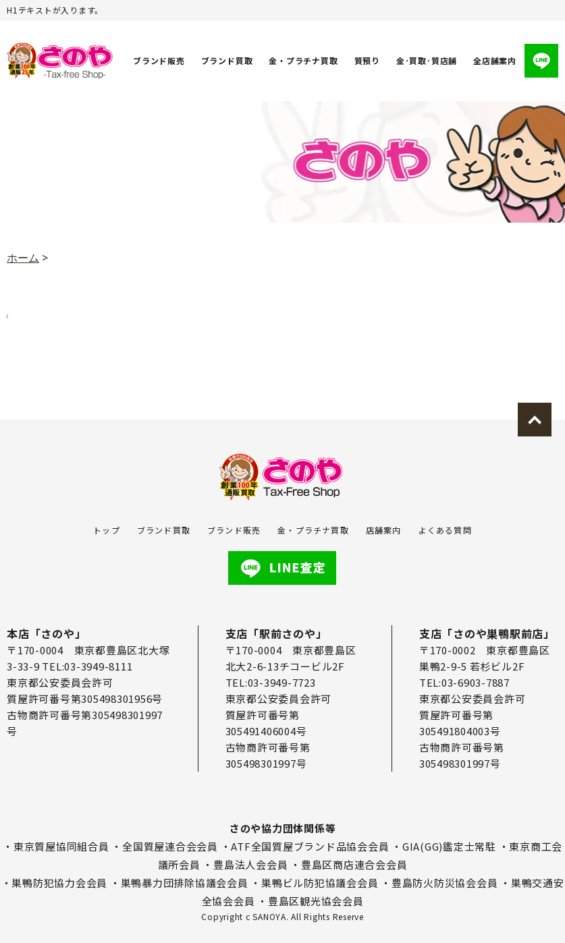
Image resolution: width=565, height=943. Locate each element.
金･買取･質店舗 (426, 60)
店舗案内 (384, 530)
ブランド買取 (227, 60)
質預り (367, 60)
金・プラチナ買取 (303, 60)
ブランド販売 (159, 60)
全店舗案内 (494, 60)
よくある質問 (445, 530)
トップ (106, 530)
